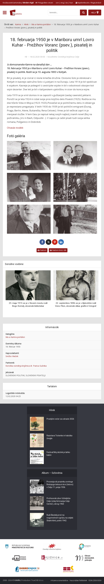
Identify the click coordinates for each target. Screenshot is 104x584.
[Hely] (94, 12)
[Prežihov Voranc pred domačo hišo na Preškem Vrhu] (75, 219)
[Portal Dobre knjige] (27, 569)
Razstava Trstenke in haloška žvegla (59, 436)
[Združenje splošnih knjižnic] (68, 569)
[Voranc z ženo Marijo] (29, 187)
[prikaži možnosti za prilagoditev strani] (44, 2)
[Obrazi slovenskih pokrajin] (84, 558)
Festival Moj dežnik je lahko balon (58, 453)
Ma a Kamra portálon (15, 337)
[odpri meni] (5, 12)
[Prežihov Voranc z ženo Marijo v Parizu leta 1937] (75, 155)
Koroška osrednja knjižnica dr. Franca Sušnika (26, 365)
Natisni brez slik (58, 250)
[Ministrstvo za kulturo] (19, 547)
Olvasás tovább (15, 127)
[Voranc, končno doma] (29, 219)
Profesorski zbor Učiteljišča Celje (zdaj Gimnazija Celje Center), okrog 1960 (58, 501)
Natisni (42, 250)
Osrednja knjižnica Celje (68, 57)
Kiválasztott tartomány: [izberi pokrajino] (18, 2)
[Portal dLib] (19, 558)
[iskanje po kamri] (64, 12)
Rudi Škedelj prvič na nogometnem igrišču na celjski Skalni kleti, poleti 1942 (60, 518)
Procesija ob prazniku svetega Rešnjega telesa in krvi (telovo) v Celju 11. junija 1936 (60, 484)
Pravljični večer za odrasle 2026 (60, 419)
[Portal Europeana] (84, 546)
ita (67, 2)
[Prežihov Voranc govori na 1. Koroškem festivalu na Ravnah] (75, 187)
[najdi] (83, 12)
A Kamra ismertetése (59, 580)
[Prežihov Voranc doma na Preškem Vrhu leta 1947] (29, 155)
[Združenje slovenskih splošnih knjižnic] (52, 558)
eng (62, 2)
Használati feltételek (78, 580)
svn (57, 2)
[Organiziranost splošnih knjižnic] (52, 546)
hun (71, 2)
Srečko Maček (12, 356)
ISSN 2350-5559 (95, 580)
